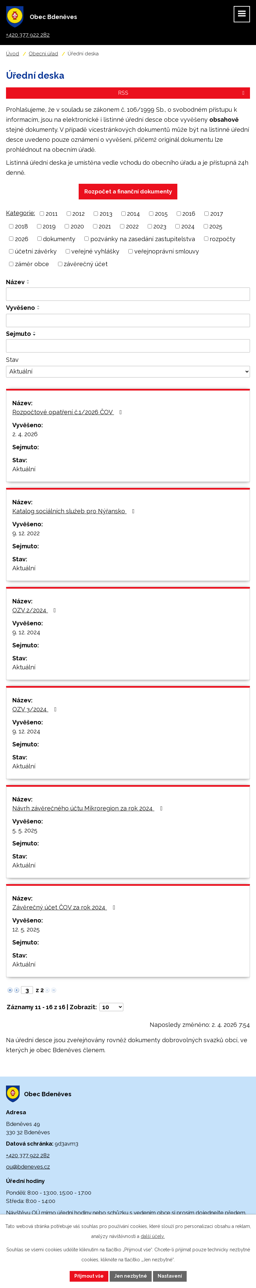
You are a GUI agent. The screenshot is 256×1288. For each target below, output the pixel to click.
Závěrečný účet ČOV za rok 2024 (65, 907)
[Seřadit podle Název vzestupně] (28, 280)
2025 (215, 226)
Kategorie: (20, 212)
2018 (21, 226)
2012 (78, 213)
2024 (188, 226)
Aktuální (23, 469)
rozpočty (222, 238)
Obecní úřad (43, 54)
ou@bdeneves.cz (28, 1166)
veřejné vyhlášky (95, 251)
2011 (52, 213)
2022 (132, 226)
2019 (49, 226)
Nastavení (170, 1276)
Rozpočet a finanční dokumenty (128, 191)
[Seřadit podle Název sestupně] (28, 283)
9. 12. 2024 (26, 632)
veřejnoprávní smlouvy (166, 251)
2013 (106, 213)
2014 (133, 213)
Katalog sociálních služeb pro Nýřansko (74, 511)
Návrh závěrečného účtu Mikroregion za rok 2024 (88, 808)
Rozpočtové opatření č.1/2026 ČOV (68, 412)
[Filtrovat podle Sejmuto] (128, 346)
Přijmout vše (89, 1276)
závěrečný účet (86, 263)
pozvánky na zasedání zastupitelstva (142, 238)
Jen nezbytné (130, 1276)
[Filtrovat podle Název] (128, 294)
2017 (216, 213)
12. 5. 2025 (26, 929)
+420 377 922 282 (28, 1155)
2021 (105, 226)
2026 (21, 238)
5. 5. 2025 (24, 830)
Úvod (12, 54)
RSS (182, 93)
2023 (159, 226)
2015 (161, 213)
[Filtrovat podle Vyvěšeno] (128, 320)
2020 (77, 226)
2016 (188, 213)
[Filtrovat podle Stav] (128, 372)
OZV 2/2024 (35, 610)
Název (15, 281)
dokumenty (59, 238)
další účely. (153, 1236)
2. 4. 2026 (25, 434)
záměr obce (32, 263)
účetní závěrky (36, 251)
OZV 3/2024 (35, 709)
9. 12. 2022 (26, 533)
